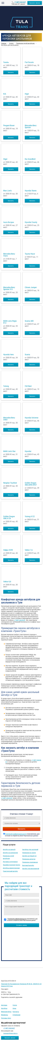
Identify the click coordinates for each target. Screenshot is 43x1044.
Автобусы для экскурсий (30, 849)
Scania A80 (29, 321)
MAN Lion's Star (9, 451)
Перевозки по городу (29, 853)
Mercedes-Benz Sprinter (31, 126)
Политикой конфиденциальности (15, 834)
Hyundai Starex (31, 191)
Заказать (11, 72)
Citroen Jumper (31, 287)
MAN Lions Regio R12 (10, 322)
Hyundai (28, 451)
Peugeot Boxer (8, 125)
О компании (16, 1015)
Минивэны (4, 1015)
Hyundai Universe (31, 418)
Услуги (15, 1005)
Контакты (16, 1012)
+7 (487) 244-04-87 (20, 2)
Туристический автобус (10, 871)
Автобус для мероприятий (30, 868)
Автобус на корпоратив (10, 853)
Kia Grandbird (30, 159)
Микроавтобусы (6, 1012)
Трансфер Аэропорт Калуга (11, 865)
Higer (27, 94)
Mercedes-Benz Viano (9, 255)
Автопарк (4, 1005)
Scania (27, 355)
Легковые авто (6, 1018)
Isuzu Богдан (8, 222)
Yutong (6, 386)
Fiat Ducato (29, 62)
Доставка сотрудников (10, 862)
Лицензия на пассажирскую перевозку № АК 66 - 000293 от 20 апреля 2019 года (21, 985)
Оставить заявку (21, 925)
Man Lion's (7, 191)
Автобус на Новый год (29, 856)
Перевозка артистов (28, 859)
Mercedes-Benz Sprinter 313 (9, 288)
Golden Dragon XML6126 (9, 517)
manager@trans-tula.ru (10, 1033)
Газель (6, 62)
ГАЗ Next (28, 386)
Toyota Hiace (30, 254)
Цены (14, 1008)
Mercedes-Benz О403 (9, 419)
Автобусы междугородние (11, 868)
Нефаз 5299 (8, 550)
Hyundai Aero (8, 355)
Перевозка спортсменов (30, 862)
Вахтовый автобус (28, 865)
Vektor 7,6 (29, 550)
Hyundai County (31, 222)
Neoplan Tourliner (10, 483)
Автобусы (4, 1008)
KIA (4, 94)
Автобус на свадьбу (9, 849)
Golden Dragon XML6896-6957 (31, 484)
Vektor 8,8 (7, 582)
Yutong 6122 (30, 516)
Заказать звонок (34, 3)
